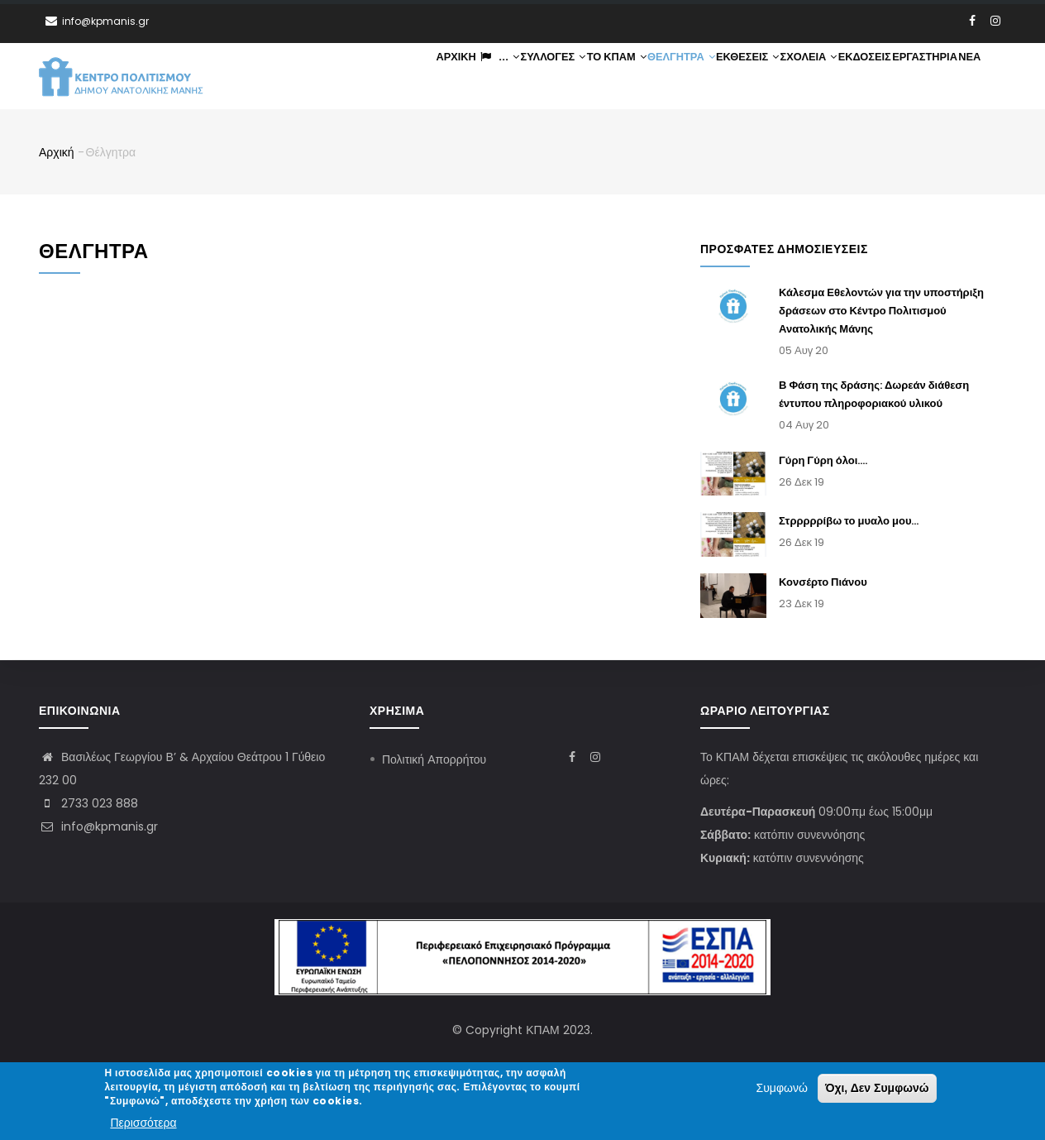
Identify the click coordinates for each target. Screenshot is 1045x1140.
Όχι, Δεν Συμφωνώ (877, 1088)
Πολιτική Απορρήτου (434, 759)
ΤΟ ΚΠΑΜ (601, 76)
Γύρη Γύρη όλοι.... (823, 461)
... (478, 76)
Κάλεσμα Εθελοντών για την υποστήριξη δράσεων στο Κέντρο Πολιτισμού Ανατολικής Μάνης (881, 312)
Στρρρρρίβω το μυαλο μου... (849, 522)
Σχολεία (800, 76)
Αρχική (432, 76)
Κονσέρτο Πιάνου (823, 584)
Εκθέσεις (736, 76)
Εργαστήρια (920, 76)
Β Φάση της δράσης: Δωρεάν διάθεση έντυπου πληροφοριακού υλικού (874, 396)
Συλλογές (535, 76)
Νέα (967, 76)
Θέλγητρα (667, 76)
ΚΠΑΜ (542, 1030)
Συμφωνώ (782, 1088)
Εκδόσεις (858, 76)
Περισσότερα (143, 1122)
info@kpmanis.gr (98, 826)
